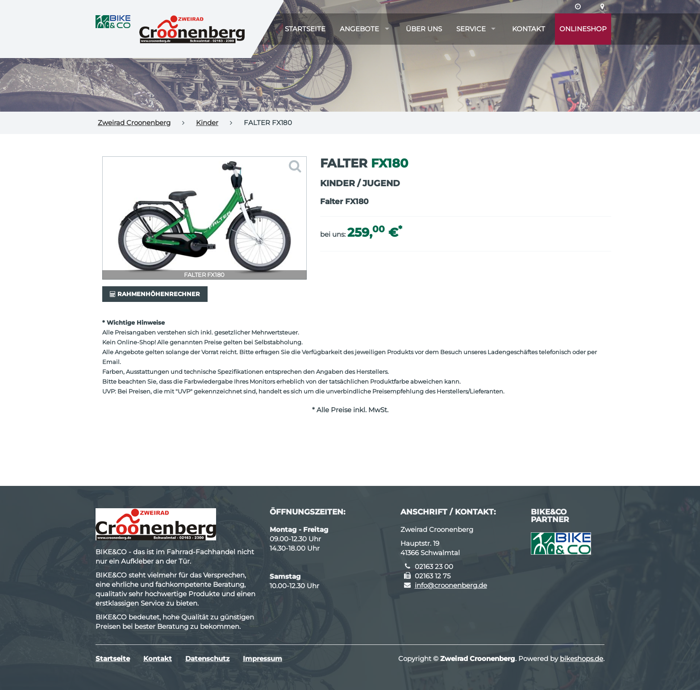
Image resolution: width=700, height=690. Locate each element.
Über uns (424, 29)
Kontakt (528, 29)
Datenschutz (207, 658)
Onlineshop (583, 29)
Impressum (262, 658)
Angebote (359, 29)
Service (471, 29)
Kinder (207, 122)
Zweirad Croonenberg (134, 122)
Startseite (305, 29)
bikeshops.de (581, 658)
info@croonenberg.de (451, 585)
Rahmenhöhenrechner (155, 293)
